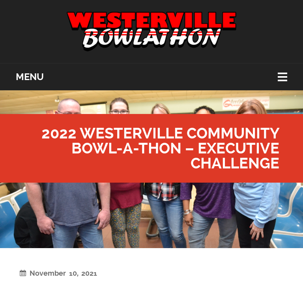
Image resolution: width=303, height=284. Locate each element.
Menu (30, 76)
